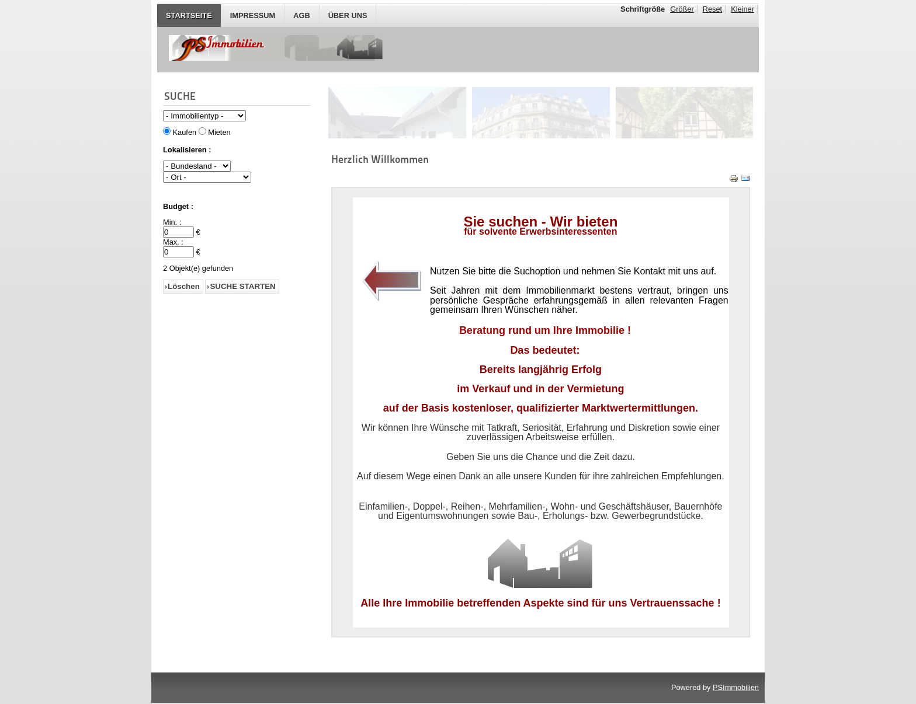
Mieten (219, 132)
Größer (682, 9)
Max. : (173, 242)
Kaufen (185, 132)
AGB (301, 15)
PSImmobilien (736, 687)
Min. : (172, 222)
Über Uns (347, 15)
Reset (712, 9)
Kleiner (742, 9)
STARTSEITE (189, 15)
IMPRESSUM (253, 15)
